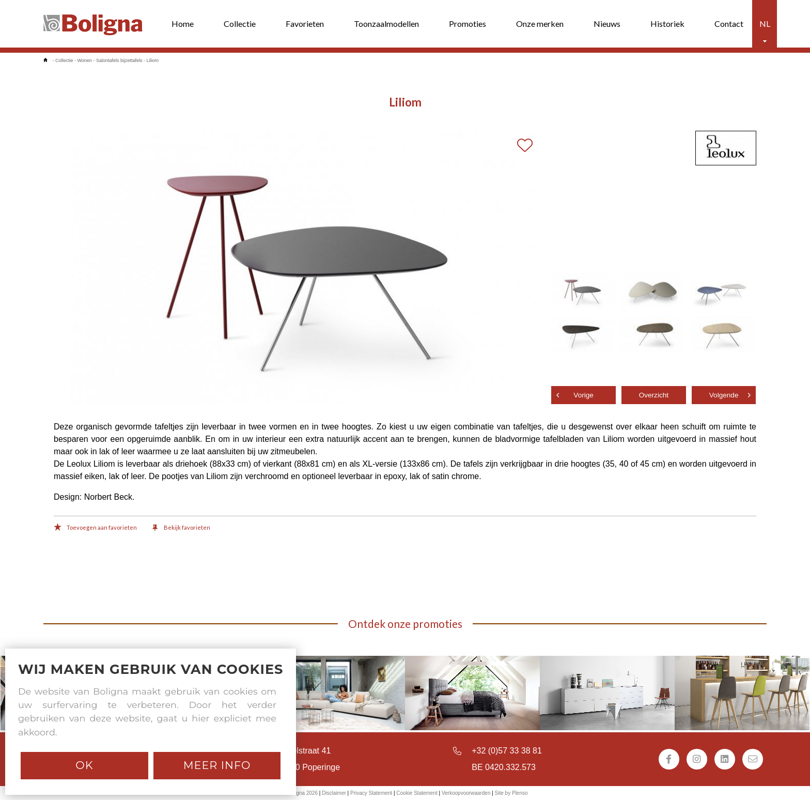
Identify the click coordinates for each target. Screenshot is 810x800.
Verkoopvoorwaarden (466, 793)
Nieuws (607, 23)
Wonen (84, 60)
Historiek (667, 23)
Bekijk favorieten (181, 528)
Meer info (217, 765)
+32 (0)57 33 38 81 (507, 750)
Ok (84, 765)
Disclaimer (334, 793)
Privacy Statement (371, 793)
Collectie (240, 23)
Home (183, 23)
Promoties (467, 23)
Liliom (152, 60)
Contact (728, 23)
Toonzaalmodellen (386, 23)
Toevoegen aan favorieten (95, 528)
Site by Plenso (511, 793)
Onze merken (540, 23)
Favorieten (305, 23)
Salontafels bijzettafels (119, 60)
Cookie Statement (417, 793)
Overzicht (653, 395)
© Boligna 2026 (300, 793)
